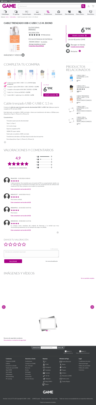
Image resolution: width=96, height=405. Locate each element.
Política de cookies (84, 368)
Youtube (46, 373)
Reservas (27, 368)
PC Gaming (9, 379)
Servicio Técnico (29, 379)
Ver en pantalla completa (87, 278)
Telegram (46, 379)
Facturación (28, 376)
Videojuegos (9, 374)
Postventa (28, 374)
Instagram (47, 367)
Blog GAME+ (47, 381)
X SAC (46, 364)
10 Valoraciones (45, 35)
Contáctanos (28, 361)
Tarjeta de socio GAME (12, 368)
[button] (83, 6)
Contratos (81, 370)
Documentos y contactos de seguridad (15, 340)
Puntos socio (64, 379)
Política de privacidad (84, 365)
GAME (9, 6)
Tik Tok (46, 376)
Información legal (83, 363)
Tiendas (4, 1)
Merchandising (10, 376)
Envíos (27, 370)
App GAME (9, 370)
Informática (13, 17)
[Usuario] (89, 6)
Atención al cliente (14, 1)
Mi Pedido (28, 372)
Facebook (47, 370)
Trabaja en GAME (10, 361)
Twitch (46, 384)
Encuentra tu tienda (11, 365)
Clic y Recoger (29, 365)
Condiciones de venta (84, 361)
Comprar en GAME (30, 363)
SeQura (62, 373)
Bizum (62, 364)
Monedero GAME (65, 376)
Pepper (62, 370)
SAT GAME (9, 372)
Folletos (8, 363)
